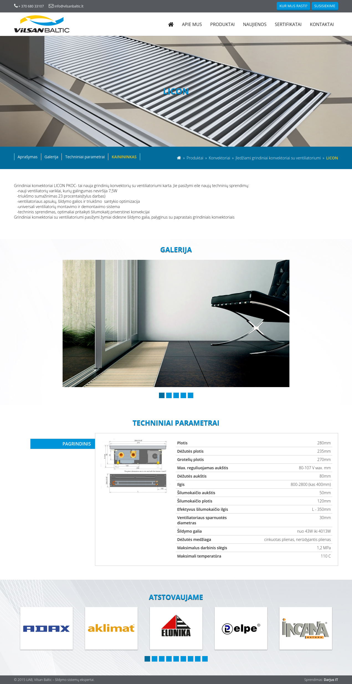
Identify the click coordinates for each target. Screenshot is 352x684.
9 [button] (205, 659)
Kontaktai (322, 24)
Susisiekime (324, 5)
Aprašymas (28, 156)
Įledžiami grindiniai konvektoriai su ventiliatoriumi (279, 157)
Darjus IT (331, 679)
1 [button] (162, 395)
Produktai (222, 24)
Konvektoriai (220, 157)
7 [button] (190, 659)
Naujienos (254, 24)
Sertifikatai (288, 24)
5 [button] (190, 395)
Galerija (51, 156)
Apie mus (192, 24)
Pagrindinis (77, 444)
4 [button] (183, 395)
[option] (176, 323)
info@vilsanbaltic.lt (66, 6)
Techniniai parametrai (85, 156)
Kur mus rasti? (293, 5)
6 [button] (183, 659)
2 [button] (169, 395)
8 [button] (198, 659)
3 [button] (176, 395)
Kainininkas (124, 156)
